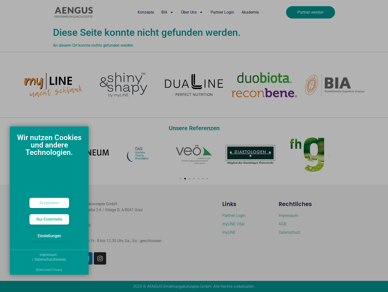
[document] (49, 163)
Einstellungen (49, 235)
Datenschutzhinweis (50, 259)
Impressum (48, 255)
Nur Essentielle (49, 219)
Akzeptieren (49, 203)
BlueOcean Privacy (49, 269)
